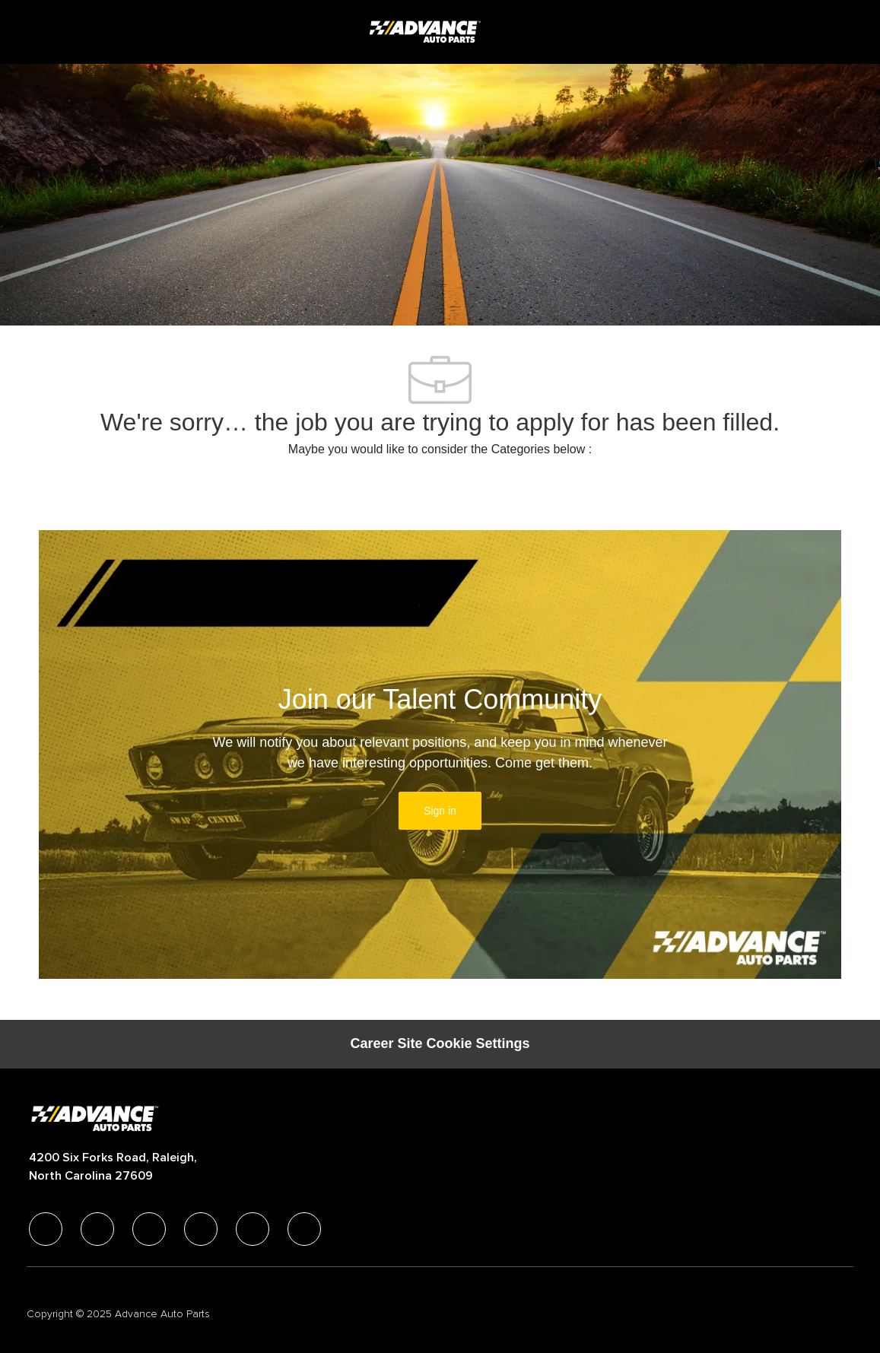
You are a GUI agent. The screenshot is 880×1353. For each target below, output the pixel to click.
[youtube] (252, 1229)
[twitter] (149, 1229)
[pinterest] (304, 1229)
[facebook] (45, 1229)
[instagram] (201, 1229)
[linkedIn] (97, 1229)
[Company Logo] (426, 31)
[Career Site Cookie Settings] (439, 1044)
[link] (440, 811)
